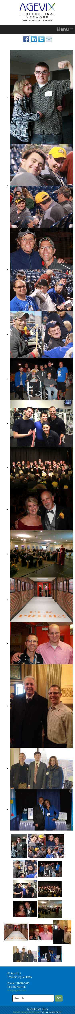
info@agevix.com (16, 990)
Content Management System (26, 1012)
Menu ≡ (65, 29)
